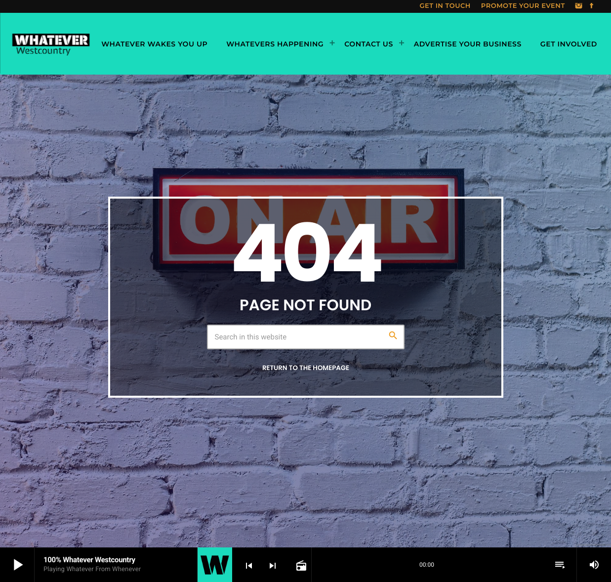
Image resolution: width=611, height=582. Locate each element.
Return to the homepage (305, 368)
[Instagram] (579, 6)
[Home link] (50, 44)
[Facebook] (592, 6)
